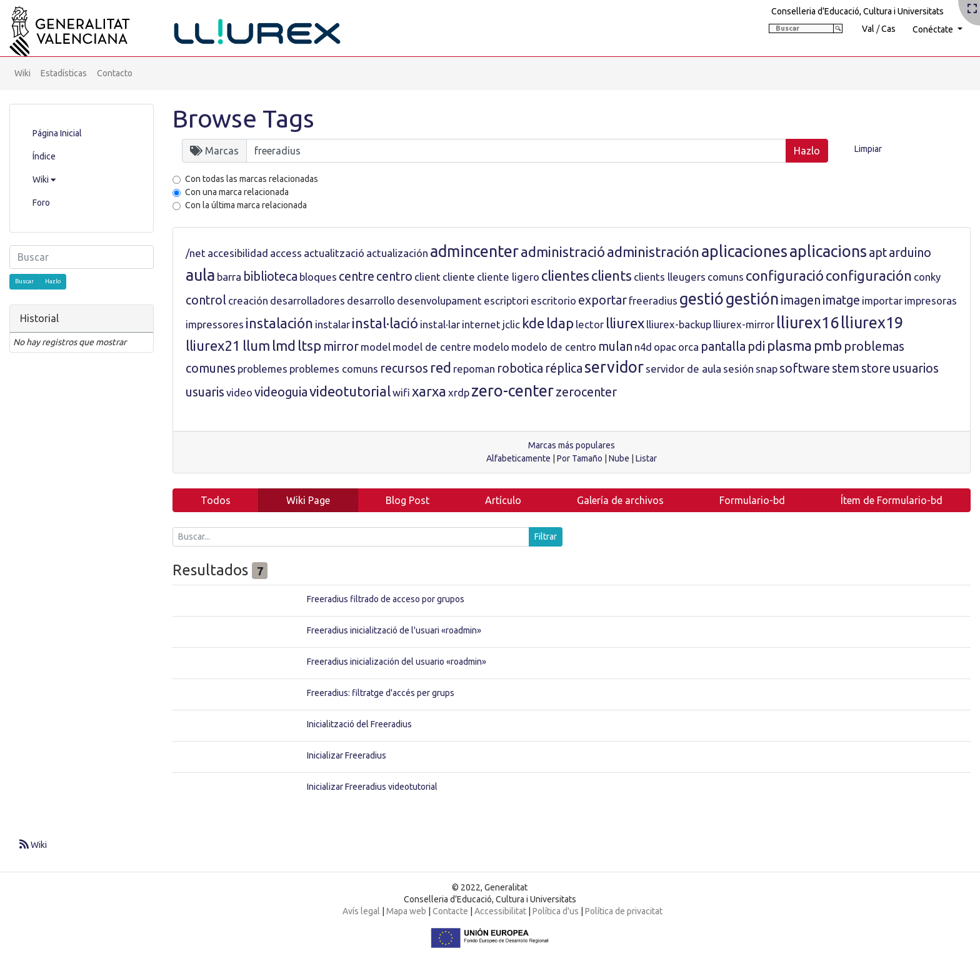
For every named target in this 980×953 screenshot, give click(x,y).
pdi (756, 346)
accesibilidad (238, 253)
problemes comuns (333, 369)
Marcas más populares (571, 445)
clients (611, 275)
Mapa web (406, 911)
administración (653, 252)
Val (868, 29)
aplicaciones (744, 251)
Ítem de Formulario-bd (891, 500)
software (804, 368)
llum (256, 345)
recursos (404, 368)
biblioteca (270, 276)
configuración (869, 275)
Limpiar (868, 149)
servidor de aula (683, 369)
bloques (318, 277)
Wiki (22, 73)
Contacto (114, 73)
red (440, 367)
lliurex (625, 323)
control (206, 300)
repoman (474, 369)
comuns (726, 277)
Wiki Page (308, 500)
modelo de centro (553, 347)
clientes (565, 275)
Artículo (503, 500)
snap (767, 369)
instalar (332, 324)
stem (845, 368)
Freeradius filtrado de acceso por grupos (385, 599)
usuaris (205, 392)
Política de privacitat (623, 911)
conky (927, 277)
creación (248, 300)
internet (481, 324)
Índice (44, 156)
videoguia (281, 392)
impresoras (930, 300)
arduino (910, 253)
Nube (619, 458)
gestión (752, 299)
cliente (458, 277)
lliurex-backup (678, 324)
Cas (888, 29)
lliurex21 (213, 345)
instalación (279, 323)
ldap (560, 323)
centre (356, 276)
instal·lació (385, 323)
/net (196, 253)
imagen (801, 300)
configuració (785, 275)
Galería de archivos (620, 500)
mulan (615, 346)
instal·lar (440, 324)
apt (878, 253)
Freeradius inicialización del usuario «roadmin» (396, 662)
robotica (520, 368)
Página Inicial (57, 133)
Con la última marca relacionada (246, 205)
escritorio (553, 300)
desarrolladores (307, 300)
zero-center (512, 391)
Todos (216, 500)
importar (882, 300)
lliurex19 (872, 322)
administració (563, 252)
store (876, 368)
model (376, 347)
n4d (643, 347)
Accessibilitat (500, 911)
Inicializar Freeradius (346, 755)
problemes (263, 369)
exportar (602, 300)
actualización (397, 253)
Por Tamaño (579, 458)
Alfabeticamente (518, 458)
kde (533, 323)
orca (688, 347)
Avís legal (361, 911)
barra (229, 277)
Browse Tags (243, 118)
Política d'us (555, 911)
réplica (563, 368)
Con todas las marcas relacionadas (251, 179)
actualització (334, 253)
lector (590, 324)
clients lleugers (670, 277)
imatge (841, 300)
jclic (511, 324)
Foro (41, 203)
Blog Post (407, 500)
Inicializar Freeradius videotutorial (372, 787)
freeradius (653, 300)
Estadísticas (64, 73)
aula (200, 275)
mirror (341, 346)
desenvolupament (439, 300)
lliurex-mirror (743, 324)
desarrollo (371, 300)
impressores (215, 324)
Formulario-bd (752, 500)
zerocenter (586, 392)
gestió (701, 299)
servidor (614, 367)
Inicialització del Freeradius (359, 724)
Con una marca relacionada (237, 192)
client (427, 277)
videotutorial (350, 391)
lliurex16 (807, 322)
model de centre (431, 347)
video (239, 392)
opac (665, 347)
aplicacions (828, 251)
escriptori (506, 300)
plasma (789, 345)
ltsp (309, 345)
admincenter (474, 251)
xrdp (458, 392)
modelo (491, 347)
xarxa (429, 391)
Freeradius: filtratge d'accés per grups (380, 693)
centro (394, 276)
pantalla (723, 346)
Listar (646, 458)
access (286, 253)
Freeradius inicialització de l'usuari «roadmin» (394, 630)
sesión (738, 369)
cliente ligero (508, 277)
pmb (828, 345)
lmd (284, 345)
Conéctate (933, 29)
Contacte (450, 911)
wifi (401, 392)
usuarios (915, 368)
